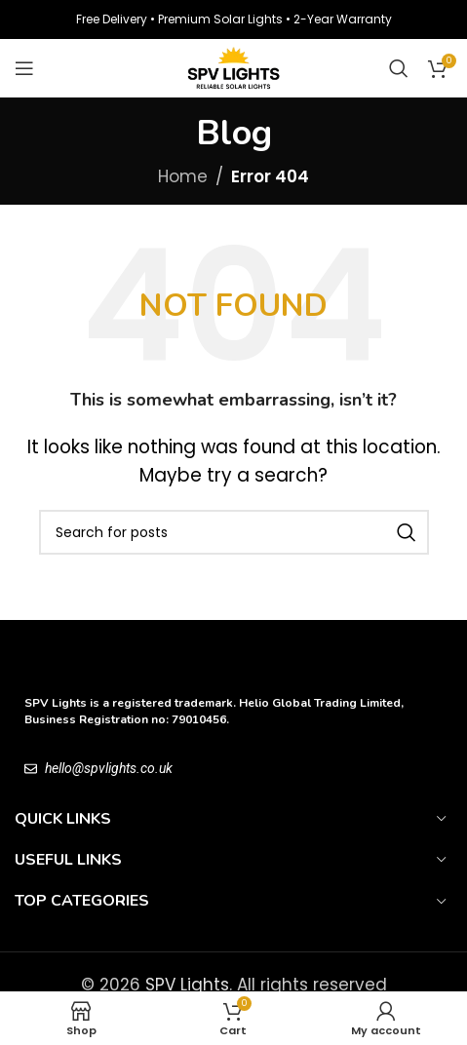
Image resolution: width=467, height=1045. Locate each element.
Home (183, 176)
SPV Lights (187, 984)
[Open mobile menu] (24, 68)
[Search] (398, 68)
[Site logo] (233, 67)
